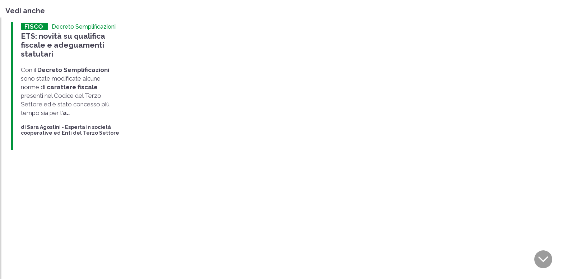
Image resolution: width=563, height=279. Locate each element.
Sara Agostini (44, 127)
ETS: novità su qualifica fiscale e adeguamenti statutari (63, 45)
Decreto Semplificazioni (84, 26)
